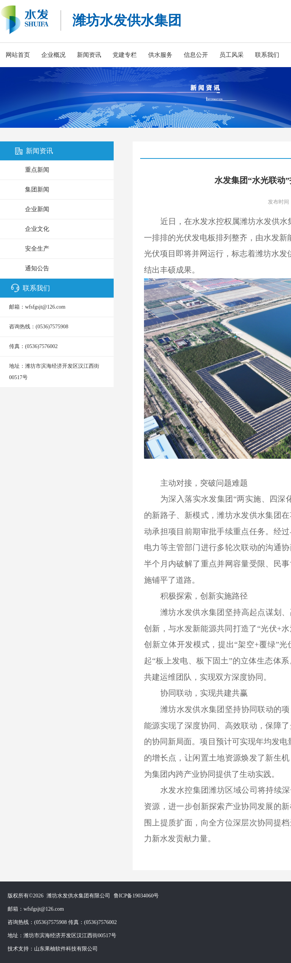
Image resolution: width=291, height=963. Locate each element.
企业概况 (53, 55)
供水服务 (160, 55)
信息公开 (196, 55)
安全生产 (37, 248)
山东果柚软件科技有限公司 (66, 949)
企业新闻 (37, 209)
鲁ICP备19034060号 (136, 896)
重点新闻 (37, 169)
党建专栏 (125, 55)
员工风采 (231, 55)
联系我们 (267, 55)
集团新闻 (37, 189)
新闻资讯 (89, 55)
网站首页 (18, 55)
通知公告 (37, 268)
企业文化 (37, 229)
